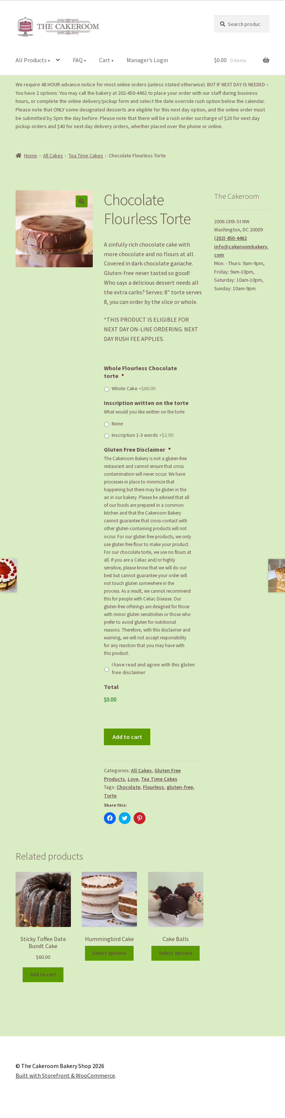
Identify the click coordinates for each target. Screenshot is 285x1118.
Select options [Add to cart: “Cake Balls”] (176, 953)
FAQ (79, 60)
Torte (110, 795)
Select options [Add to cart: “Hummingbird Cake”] (109, 953)
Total (111, 686)
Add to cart (127, 736)
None (117, 423)
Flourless (153, 787)
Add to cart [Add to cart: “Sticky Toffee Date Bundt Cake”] (43, 974)
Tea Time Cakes (86, 155)
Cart (106, 60)
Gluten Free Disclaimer (137, 449)
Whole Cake (133, 388)
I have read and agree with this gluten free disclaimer (153, 668)
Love (133, 779)
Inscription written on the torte (146, 402)
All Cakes (53, 155)
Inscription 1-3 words (142, 435)
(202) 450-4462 (230, 238)
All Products (33, 60)
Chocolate (128, 787)
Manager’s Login (147, 60)
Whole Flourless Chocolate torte (140, 371)
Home (30, 155)
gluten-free (180, 787)
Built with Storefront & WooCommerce (65, 1075)
